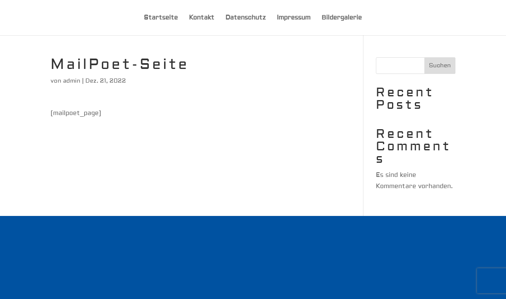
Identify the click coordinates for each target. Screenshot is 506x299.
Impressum (293, 18)
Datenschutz (245, 18)
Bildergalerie (342, 18)
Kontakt (201, 18)
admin (71, 81)
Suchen (440, 65)
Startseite (161, 18)
